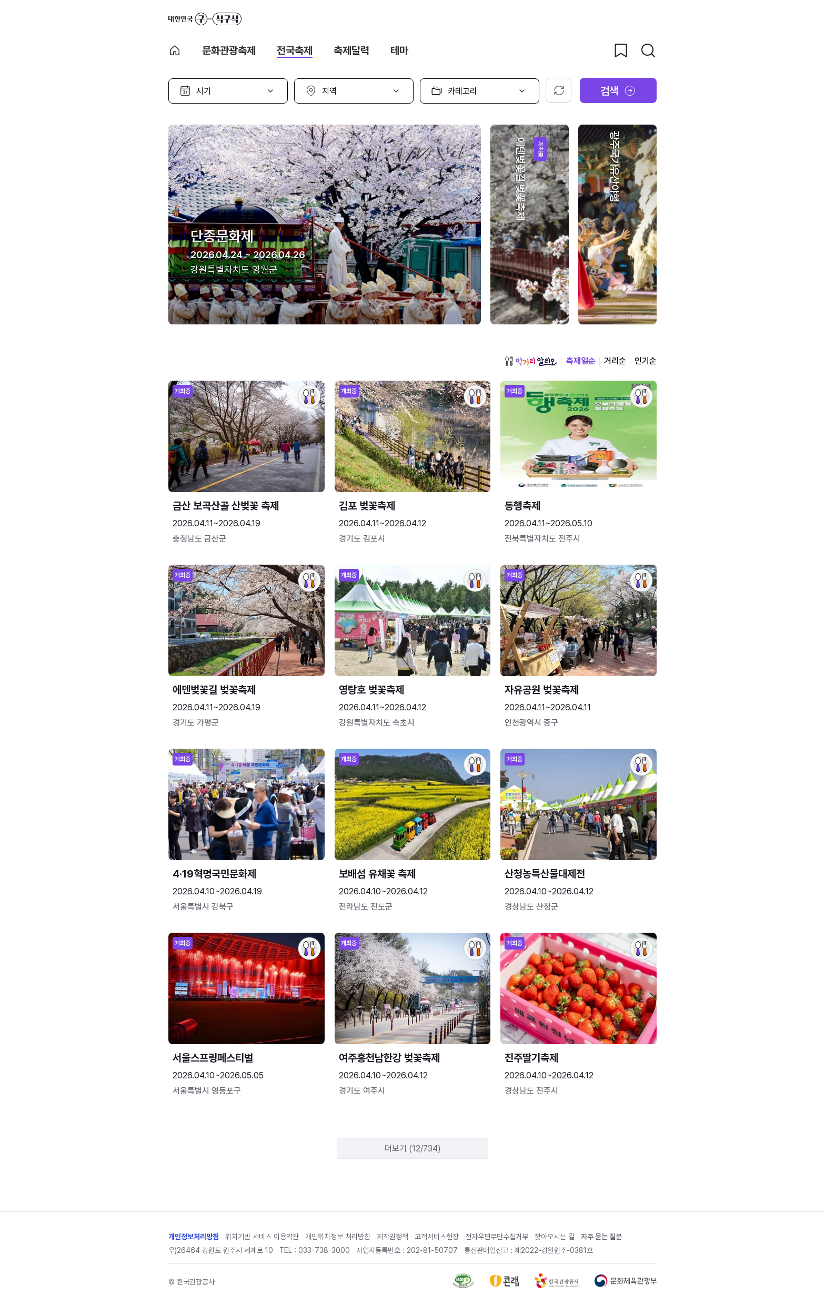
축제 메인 (174, 50)
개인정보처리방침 (193, 1236)
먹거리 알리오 (531, 361)
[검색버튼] (648, 50)
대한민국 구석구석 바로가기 (205, 19)
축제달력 (351, 50)
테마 (399, 50)
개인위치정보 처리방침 (337, 1236)
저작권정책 (392, 1236)
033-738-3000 (324, 1250)
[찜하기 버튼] (620, 50)
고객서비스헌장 (437, 1236)
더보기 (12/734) (413, 1149)
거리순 (615, 361)
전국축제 (295, 50)
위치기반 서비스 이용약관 (262, 1236)
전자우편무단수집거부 (496, 1236)
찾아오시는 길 (555, 1236)
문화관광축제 (229, 50)
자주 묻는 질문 (601, 1236)
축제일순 (581, 361)
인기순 (646, 361)
